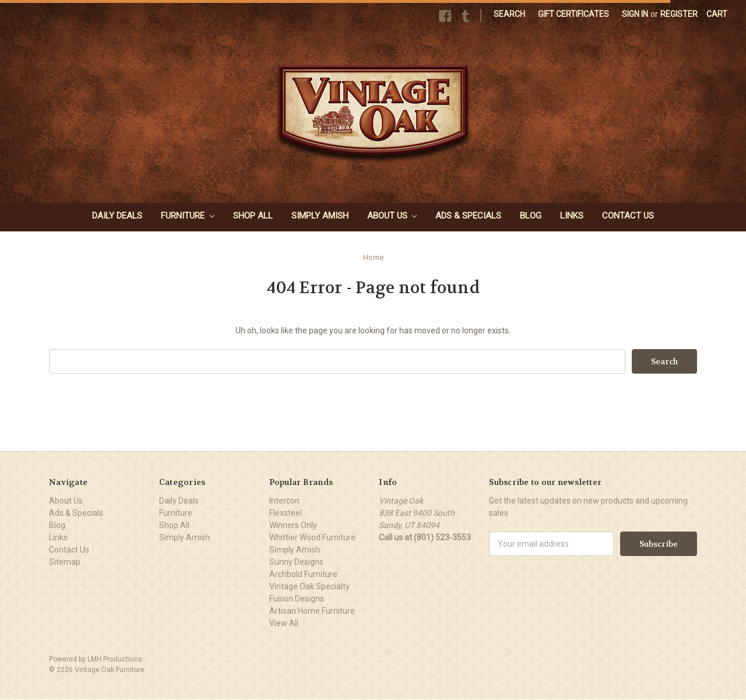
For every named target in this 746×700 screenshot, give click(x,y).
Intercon (284, 500)
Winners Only (293, 525)
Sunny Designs (296, 562)
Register (679, 14)
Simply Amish (320, 215)
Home (373, 257)
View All (283, 623)
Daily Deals (117, 215)
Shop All (253, 215)
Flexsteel (285, 513)
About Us (392, 215)
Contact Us (628, 215)
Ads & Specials (468, 215)
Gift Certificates (573, 14)
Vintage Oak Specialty (309, 586)
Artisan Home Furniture (312, 610)
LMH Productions (114, 659)
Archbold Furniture (303, 574)
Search (509, 14)
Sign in (635, 14)
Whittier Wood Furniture (312, 537)
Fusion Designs (296, 598)
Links (571, 215)
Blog (530, 215)
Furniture (187, 215)
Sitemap (64, 562)
